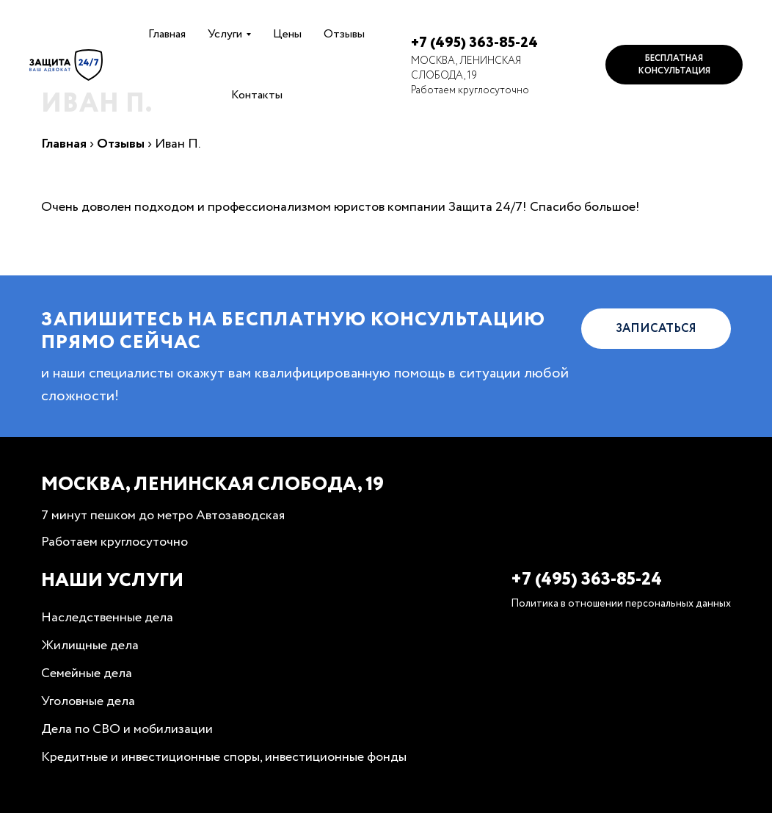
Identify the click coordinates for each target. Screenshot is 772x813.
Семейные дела (86, 673)
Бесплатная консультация (674, 64)
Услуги (225, 34)
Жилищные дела (90, 645)
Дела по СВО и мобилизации (127, 729)
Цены (287, 34)
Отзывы (344, 34)
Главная (167, 34)
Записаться (656, 328)
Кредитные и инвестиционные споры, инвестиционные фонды (224, 757)
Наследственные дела (107, 617)
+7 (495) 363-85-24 (474, 43)
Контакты (257, 95)
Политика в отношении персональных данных (621, 603)
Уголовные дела (88, 701)
